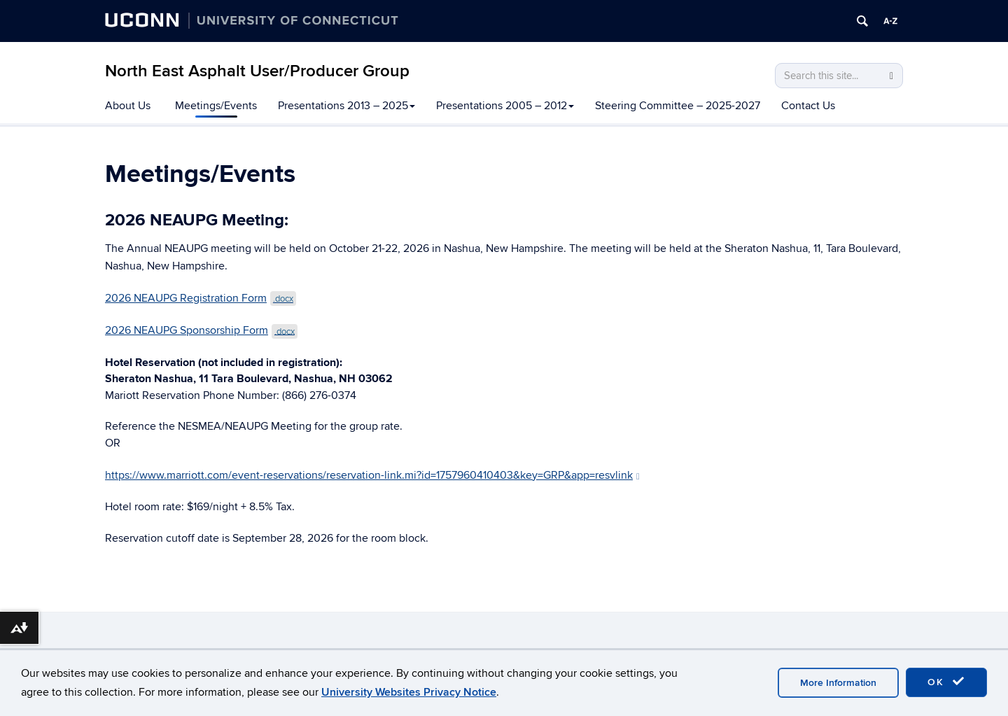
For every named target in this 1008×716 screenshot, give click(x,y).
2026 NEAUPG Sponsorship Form (201, 330)
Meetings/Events (216, 106)
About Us (127, 106)
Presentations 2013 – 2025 (346, 106)
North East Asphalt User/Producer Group (257, 71)
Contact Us (808, 106)
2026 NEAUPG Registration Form (200, 298)
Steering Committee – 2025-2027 (677, 106)
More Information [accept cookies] (838, 683)
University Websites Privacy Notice (408, 692)
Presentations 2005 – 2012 (505, 106)
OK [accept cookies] (946, 681)
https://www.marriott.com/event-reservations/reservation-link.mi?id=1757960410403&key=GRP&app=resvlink (372, 475)
